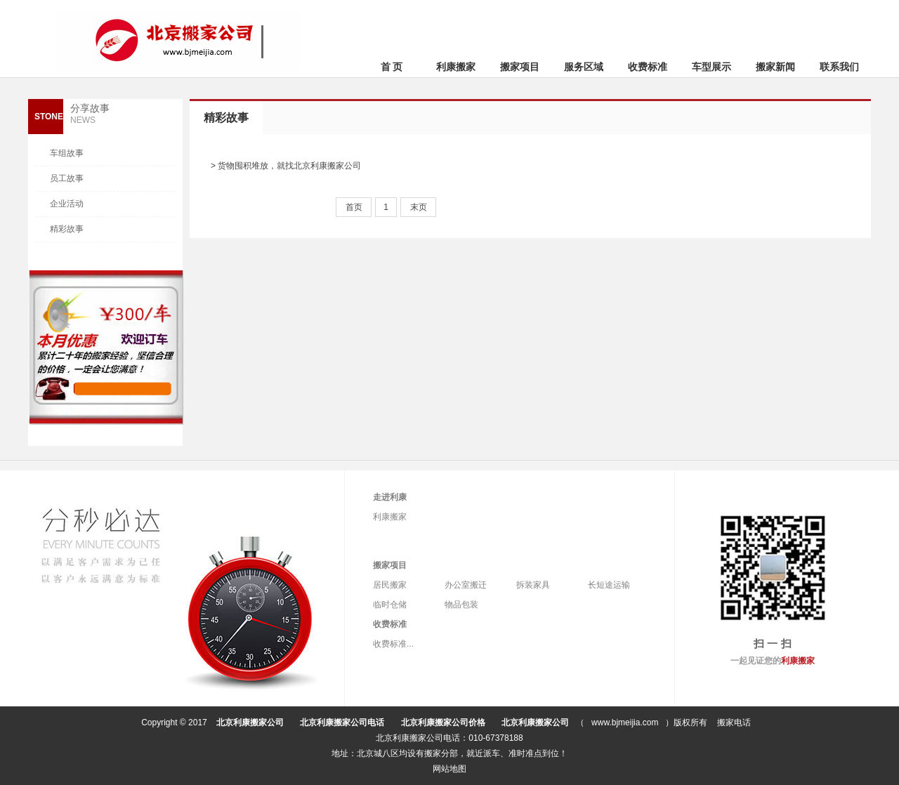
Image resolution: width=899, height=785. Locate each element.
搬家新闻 (775, 66)
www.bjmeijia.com (624, 722)
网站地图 (449, 769)
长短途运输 (609, 585)
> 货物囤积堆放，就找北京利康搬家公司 (286, 166)
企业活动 (67, 204)
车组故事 (67, 153)
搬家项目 (519, 66)
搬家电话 (734, 722)
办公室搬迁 (466, 585)
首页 (354, 207)
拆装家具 (533, 585)
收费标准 (647, 66)
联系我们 (839, 66)
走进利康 (390, 497)
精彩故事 (67, 229)
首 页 (392, 66)
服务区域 (583, 66)
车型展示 (711, 66)
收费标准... (393, 644)
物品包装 (461, 604)
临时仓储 (390, 604)
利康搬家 (455, 66)
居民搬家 (390, 585)
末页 (418, 207)
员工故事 (67, 178)
